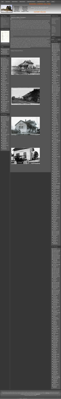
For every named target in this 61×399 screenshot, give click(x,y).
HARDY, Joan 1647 (5, 59)
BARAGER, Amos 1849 (56, 59)
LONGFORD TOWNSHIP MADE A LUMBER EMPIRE (43, 15)
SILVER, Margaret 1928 (56, 290)
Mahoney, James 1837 (56, 49)
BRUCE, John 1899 (55, 273)
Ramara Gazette (22, 1)
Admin (22, 18)
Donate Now (8, 1)
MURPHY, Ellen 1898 (56, 270)
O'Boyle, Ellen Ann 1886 (56, 264)
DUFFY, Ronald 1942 (56, 231)
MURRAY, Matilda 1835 (5, 119)
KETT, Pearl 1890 (4, 129)
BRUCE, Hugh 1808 (56, 46)
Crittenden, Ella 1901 (56, 274)
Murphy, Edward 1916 (56, 197)
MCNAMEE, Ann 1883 (5, 60)
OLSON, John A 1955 (56, 310)
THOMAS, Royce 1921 (56, 201)
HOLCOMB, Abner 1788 (5, 117)
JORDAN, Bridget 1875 (56, 251)
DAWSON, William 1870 (56, 87)
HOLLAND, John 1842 (5, 120)
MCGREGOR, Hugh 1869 (56, 250)
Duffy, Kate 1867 (55, 86)
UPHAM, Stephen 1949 (56, 306)
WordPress (21, 398)
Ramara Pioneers (14, 1)
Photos (48, 1)
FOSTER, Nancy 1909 (5, 62)
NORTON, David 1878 (56, 256)
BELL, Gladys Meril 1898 (56, 140)
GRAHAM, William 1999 (5, 101)
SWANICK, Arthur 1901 (56, 276)
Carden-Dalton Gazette (41, 1)
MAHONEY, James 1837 (56, 50)
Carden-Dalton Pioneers (31, 1)
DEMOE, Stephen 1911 (5, 64)
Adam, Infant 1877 (56, 252)
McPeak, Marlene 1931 (56, 217)
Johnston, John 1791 (56, 45)
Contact (53, 1)
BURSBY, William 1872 (56, 90)
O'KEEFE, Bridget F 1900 (5, 134)
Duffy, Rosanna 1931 (56, 291)
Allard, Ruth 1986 (55, 340)
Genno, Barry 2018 (56, 384)
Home (2, 1)
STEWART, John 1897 (56, 268)
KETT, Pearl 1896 (4, 130)
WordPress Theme (25, 398)
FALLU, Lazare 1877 (56, 91)
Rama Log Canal (13, 15)
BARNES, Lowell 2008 (56, 376)
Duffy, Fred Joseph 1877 (56, 255)
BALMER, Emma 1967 (5, 83)
